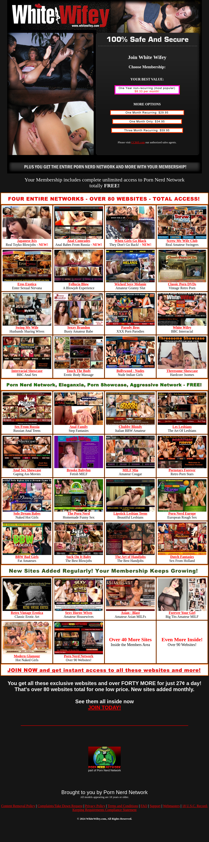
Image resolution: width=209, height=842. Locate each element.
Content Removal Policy (18, 806)
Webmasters (171, 806)
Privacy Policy (95, 806)
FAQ (144, 806)
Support (155, 806)
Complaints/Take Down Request (60, 806)
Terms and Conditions (123, 806)
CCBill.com (138, 142)
